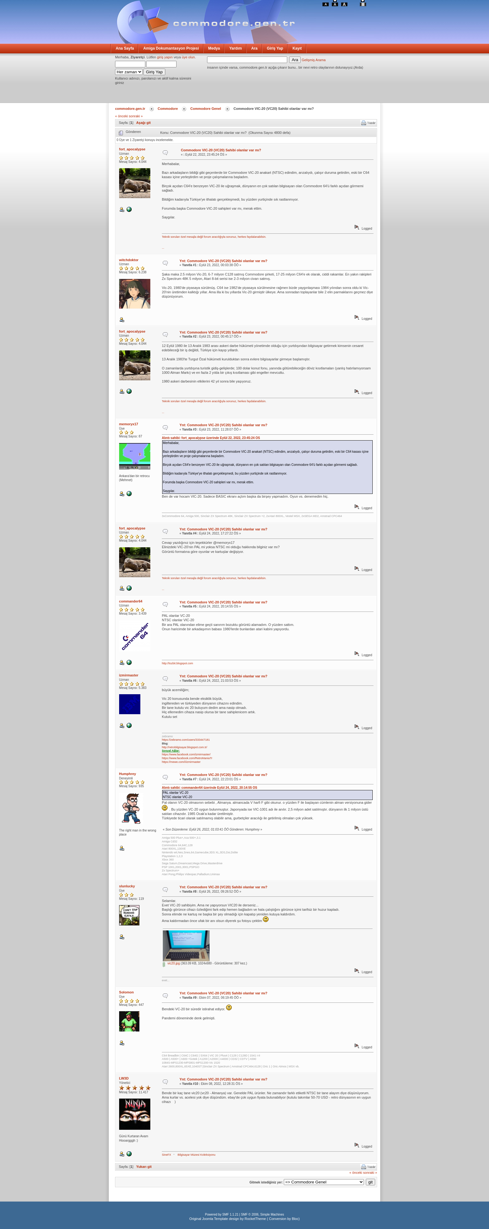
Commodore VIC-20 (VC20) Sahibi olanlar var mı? (221, 150)
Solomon (126, 992)
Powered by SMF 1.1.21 (221, 1214)
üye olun (188, 57)
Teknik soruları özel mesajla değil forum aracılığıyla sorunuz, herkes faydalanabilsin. (214, 236)
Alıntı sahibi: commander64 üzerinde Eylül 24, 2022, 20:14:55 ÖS (209, 787)
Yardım (235, 48)
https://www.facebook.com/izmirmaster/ (186, 754)
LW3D (124, 1078)
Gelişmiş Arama (314, 60)
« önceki (121, 116)
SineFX (166, 1154)
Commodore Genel (205, 108)
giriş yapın (165, 57)
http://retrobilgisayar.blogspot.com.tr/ (184, 747)
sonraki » (136, 116)
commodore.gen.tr (130, 108)
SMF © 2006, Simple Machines (262, 1214)
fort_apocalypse (132, 149)
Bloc (295, 1219)
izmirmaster (128, 675)
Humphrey (127, 774)
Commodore (168, 108)
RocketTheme (255, 1219)
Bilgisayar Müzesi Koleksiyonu (196, 1154)
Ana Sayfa (125, 48)
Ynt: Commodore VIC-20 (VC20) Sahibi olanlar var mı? (223, 261)
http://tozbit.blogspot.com (177, 663)
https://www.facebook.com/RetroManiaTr (187, 758)
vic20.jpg (171, 963)
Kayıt (297, 48)
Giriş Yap (275, 48)
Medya (214, 48)
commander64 (131, 601)
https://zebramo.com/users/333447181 (186, 739)
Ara (254, 48)
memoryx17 (128, 424)
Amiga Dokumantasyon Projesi (171, 48)
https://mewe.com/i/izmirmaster (181, 761)
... (163, 247)
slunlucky (127, 886)
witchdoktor (128, 260)
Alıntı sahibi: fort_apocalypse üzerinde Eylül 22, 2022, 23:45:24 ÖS (211, 438)
